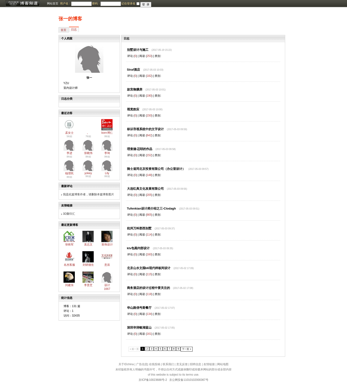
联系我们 (168, 364)
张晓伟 (88, 153)
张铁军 (69, 244)
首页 (63, 30)
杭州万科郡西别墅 (139, 228)
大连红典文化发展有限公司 (145, 188)
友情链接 (209, 364)
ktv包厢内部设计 (138, 248)
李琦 (107, 153)
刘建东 (69, 285)
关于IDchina (126, 364)
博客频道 (22, 3)
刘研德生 (88, 264)
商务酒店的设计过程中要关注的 (148, 288)
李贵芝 (88, 285)
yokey (88, 173)
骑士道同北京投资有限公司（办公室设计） (156, 169)
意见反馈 (182, 364)
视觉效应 (133, 109)
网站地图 (223, 364)
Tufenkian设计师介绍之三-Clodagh (151, 208)
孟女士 (69, 132)
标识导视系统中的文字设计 (145, 129)
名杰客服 (69, 264)
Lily (107, 173)
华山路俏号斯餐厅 (139, 307)
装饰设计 (107, 244)
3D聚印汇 (69, 213)
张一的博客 (70, 18)
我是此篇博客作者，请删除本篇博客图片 (88, 194)
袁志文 (88, 244)
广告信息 (142, 364)
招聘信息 (195, 364)
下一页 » (186, 349)
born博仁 (107, 132)
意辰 (107, 264)
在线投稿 (154, 364)
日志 (74, 29)
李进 (69, 153)
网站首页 (52, 3)
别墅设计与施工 (137, 49)
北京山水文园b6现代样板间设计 (148, 268)
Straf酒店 (133, 69)
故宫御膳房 (134, 89)
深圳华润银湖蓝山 (139, 327)
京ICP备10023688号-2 (153, 380)
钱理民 (69, 173)
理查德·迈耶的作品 (139, 149)
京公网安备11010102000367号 (188, 380)
